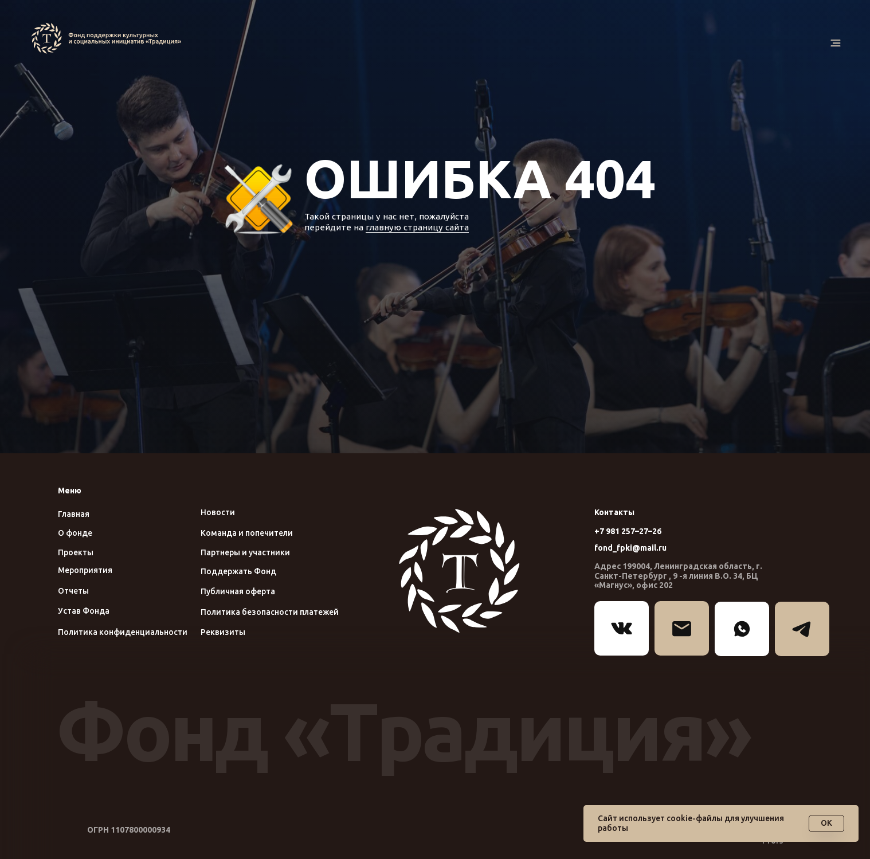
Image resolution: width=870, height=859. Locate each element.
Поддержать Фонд (238, 571)
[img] (109, 38)
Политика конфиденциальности (122, 632)
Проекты (75, 552)
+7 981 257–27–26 (627, 531)
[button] (835, 43)
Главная (73, 514)
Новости (218, 512)
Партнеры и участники (245, 552)
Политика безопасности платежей (270, 612)
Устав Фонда (83, 610)
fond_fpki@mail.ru (630, 547)
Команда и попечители (247, 533)
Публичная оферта (238, 591)
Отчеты (73, 590)
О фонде (75, 533)
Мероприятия (85, 570)
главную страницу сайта (417, 227)
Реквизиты (223, 632)
